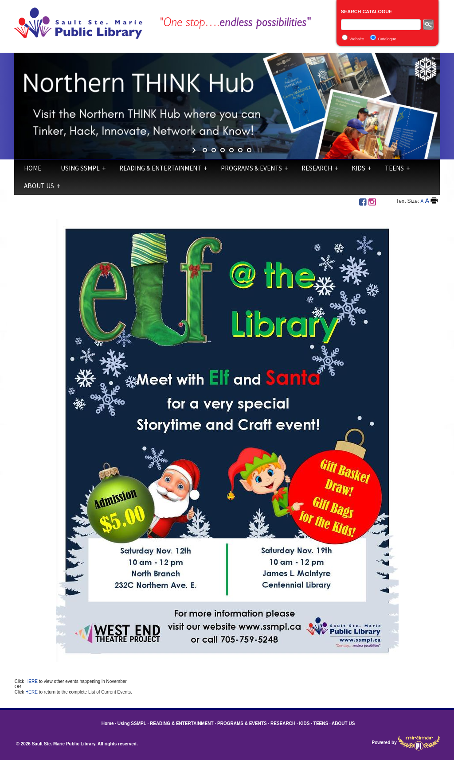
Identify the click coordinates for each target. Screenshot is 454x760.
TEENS (394, 168)
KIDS (358, 168)
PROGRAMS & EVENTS (251, 168)
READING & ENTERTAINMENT (160, 168)
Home (32, 168)
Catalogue (387, 39)
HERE (32, 681)
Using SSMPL (80, 168)
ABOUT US (39, 186)
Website (356, 39)
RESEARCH (316, 168)
